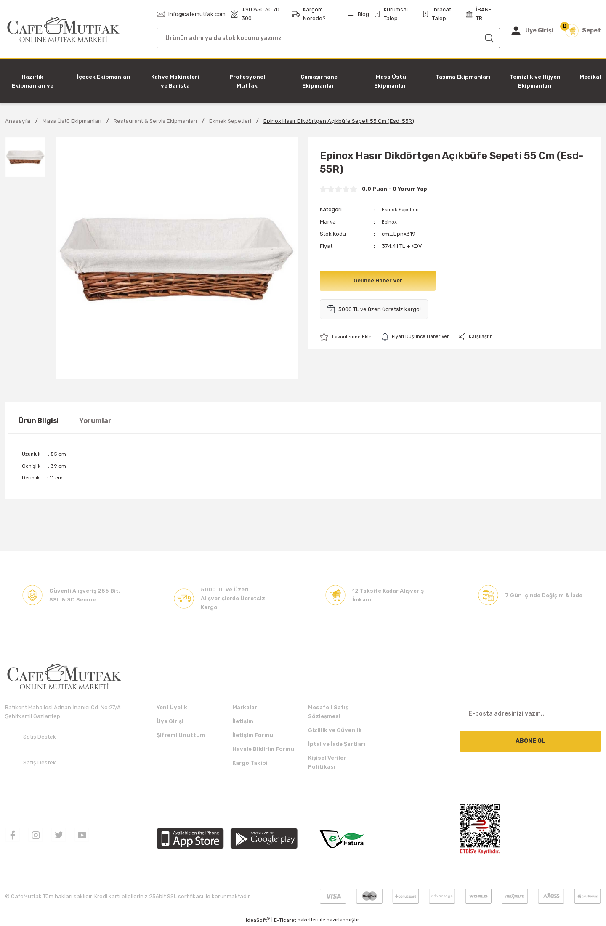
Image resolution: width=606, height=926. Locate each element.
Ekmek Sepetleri (403, 209)
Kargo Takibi (250, 763)
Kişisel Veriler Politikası (327, 762)
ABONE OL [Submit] (530, 741)
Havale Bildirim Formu (263, 749)
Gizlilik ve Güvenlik (335, 730)
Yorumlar (95, 421)
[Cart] (583, 30)
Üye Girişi (170, 721)
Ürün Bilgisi (39, 421)
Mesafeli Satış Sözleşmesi (328, 711)
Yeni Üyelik (172, 707)
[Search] (328, 38)
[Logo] (63, 30)
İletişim (242, 721)
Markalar (244, 707)
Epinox (390, 221)
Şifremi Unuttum (181, 735)
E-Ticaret (285, 920)
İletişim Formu (252, 735)
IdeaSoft (258, 919)
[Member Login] (531, 31)
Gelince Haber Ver (377, 281)
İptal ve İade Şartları (336, 744)
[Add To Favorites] (348, 337)
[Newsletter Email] (530, 713)
